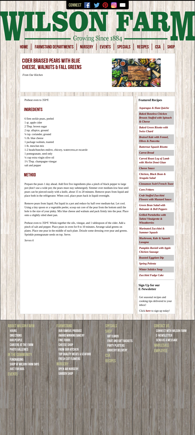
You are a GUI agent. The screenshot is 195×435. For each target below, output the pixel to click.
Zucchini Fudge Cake (151, 275)
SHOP (171, 46)
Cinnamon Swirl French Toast (156, 183)
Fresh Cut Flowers (69, 359)
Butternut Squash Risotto (153, 146)
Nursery (62, 363)
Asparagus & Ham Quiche (154, 108)
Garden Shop (65, 373)
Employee (161, 350)
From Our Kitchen (68, 349)
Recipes (110, 360)
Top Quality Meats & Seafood (74, 354)
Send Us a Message (167, 340)
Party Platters (116, 345)
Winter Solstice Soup (150, 269)
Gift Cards (113, 336)
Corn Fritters (146, 189)
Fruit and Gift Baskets (120, 341)
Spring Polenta (147, 263)
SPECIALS (123, 46)
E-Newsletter (164, 335)
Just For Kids (17, 369)
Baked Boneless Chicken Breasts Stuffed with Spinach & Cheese (155, 117)
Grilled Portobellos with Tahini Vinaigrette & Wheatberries (152, 219)
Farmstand (64, 325)
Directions (16, 335)
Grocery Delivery (117, 350)
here (148, 310)
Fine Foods (64, 340)
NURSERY (86, 46)
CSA (158, 46)
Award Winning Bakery (71, 335)
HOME (24, 46)
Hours (13, 331)
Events (13, 374)
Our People (16, 340)
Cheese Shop (65, 345)
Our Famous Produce (70, 331)
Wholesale (161, 345)
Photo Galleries (19, 349)
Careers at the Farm (21, 345)
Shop (108, 331)
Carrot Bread (146, 152)
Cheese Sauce (147, 168)
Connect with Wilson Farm (171, 331)
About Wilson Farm (21, 325)
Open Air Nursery (68, 369)
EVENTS (105, 46)
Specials (111, 325)
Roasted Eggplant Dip (151, 257)
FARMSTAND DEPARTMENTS (54, 46)
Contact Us (161, 325)
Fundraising (16, 359)
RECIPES (143, 46)
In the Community (20, 354)
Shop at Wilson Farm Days (24, 364)
